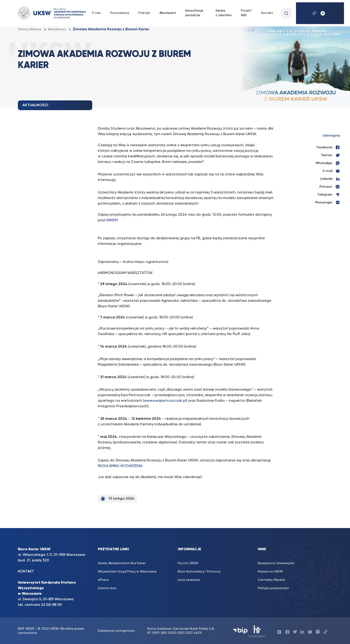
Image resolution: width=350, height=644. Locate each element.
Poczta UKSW (188, 563)
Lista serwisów (189, 580)
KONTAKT (26, 571)
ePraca (103, 580)
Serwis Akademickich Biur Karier (122, 563)
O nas (96, 13)
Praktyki (144, 13)
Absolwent (167, 13)
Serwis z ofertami (224, 13)
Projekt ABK (246, 13)
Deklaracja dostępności (116, 630)
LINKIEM (112, 220)
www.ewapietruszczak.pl (165, 401)
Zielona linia (107, 588)
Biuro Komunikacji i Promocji (199, 571)
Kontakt (267, 13)
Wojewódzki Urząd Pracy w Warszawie (127, 571)
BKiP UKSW (26, 628)
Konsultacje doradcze (194, 13)
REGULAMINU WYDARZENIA (120, 466)
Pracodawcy (119, 13)
